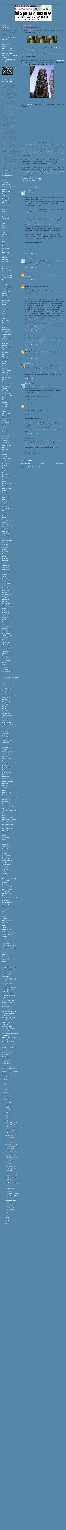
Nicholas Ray (5, 581)
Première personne (7, 175)
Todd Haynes (5, 646)
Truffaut (4, 273)
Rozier (4, 212)
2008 (5, 1100)
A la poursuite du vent (8, 688)
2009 (5, 1097)
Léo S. (4, 835)
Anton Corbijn (6, 436)
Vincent (4, 952)
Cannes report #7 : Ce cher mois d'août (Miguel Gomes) (11, 1146)
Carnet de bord (6, 713)
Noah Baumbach (6, 583)
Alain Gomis (5, 422)
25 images (4, 683)
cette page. (31, 50)
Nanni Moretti (6, 309)
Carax (3, 241)
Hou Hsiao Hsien (6, 366)
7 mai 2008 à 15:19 (31, 433)
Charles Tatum (6, 717)
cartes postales (28, 104)
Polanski (4, 601)
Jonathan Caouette (7, 535)
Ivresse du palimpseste (8, 803)
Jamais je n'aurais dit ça (8, 806)
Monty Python (6, 390)
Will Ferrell (5, 415)
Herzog (4, 363)
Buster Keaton (6, 329)
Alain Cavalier (6, 255)
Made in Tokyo (6, 1022)
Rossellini (4, 402)
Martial (4, 839)
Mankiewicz (5, 565)
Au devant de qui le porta (8, 695)
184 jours (4, 681)
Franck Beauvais (6, 488)
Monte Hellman (6, 578)
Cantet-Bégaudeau (7, 332)
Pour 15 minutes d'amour (8, 887)
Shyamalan (5, 631)
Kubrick (4, 307)
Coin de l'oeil (5, 742)
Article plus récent (25, 463)
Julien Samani (5, 542)
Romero (4, 619)
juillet (7, 1115)
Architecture (31, 180)
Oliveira (4, 266)
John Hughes (5, 533)
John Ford (4, 531)
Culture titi (5, 756)
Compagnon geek (6, 747)
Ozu (3, 311)
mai (7, 1120)
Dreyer (4, 470)
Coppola (4, 257)
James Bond (5, 372)
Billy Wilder (5, 320)
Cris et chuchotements (8, 754)
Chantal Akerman (6, 334)
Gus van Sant (5, 243)
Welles (4, 665)
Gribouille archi (6, 1015)
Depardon (4, 295)
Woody (4, 232)
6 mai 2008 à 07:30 (31, 344)
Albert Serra (5, 424)
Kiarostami (5, 246)
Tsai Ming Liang (6, 286)
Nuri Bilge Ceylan (7, 395)
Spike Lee (4, 640)
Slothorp (4, 918)
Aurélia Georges (6, 445)
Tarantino (4, 230)
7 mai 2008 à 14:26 (31, 399)
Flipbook (4, 788)
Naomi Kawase (6, 1061)
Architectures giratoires (11, 1200)
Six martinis (5, 913)
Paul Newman (5, 590)
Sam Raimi (5, 404)
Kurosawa (4, 554)
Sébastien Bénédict (7, 934)
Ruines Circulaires (7, 902)
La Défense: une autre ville (9, 1017)
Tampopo (4, 938)
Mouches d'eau (6, 846)
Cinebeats (4, 727)
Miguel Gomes (6, 386)
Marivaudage (5, 837)
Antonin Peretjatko (7, 275)
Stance (4, 927)
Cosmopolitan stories (7, 751)
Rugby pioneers (6, 900)
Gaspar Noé (5, 501)
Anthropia (4, 690)
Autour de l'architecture (8, 1000)
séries (3, 223)
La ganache (28, 383)
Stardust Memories (7, 929)
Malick (4, 563)
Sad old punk (5, 904)
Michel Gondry (6, 384)
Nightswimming (6, 855)
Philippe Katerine (6, 597)
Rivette (4, 282)
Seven (3, 911)
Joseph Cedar (5, 538)
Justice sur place (9, 1188)
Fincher (4, 354)
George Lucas (5, 359)
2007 (5, 1223)
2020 (5, 1079)
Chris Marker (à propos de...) (9, 1052)
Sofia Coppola (6, 633)
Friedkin (4, 492)
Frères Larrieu (6, 495)
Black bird (5, 704)
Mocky (4, 576)
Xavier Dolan (5, 669)
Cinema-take (5, 731)
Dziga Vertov (5, 343)
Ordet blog (5, 869)
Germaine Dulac (6, 506)
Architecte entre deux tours (9, 987)
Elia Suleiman (5, 352)
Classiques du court (7, 738)
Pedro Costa (5, 268)
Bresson (4, 225)
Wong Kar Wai (6, 252)
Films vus (4, 189)
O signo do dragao (7, 860)
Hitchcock (4, 302)
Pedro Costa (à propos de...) (9, 1068)
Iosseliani (4, 522)
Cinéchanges (5, 733)
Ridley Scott (5, 316)
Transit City (5, 1024)
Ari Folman (5, 440)
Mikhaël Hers (5, 572)
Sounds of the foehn (7, 920)
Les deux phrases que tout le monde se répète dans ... (10, 1207)
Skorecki (4, 916)
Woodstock (5, 667)
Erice (3, 479)
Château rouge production (9, 724)
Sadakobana (5, 907)
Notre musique (6, 858)
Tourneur (4, 409)
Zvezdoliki (5, 961)
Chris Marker (5, 291)
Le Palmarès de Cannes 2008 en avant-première (11, 1124)
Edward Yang (5, 350)
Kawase (4, 304)
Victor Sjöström (6, 656)
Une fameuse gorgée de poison (10, 947)
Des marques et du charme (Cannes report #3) (10, 1168)
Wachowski (5, 662)
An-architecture (6, 974)
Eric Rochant (5, 477)
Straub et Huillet (6, 270)
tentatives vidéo (6, 207)
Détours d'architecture (8, 1009)
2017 (5, 1081)
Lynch (4, 250)
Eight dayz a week (7, 770)
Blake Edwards (6, 322)
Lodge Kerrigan (6, 558)
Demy (3, 467)
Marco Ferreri (5, 261)
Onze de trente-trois (7, 864)
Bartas (4, 447)
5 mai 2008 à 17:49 (31, 279)
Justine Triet (5, 545)
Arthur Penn (5, 443)
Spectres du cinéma (7, 923)
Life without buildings (8, 1020)
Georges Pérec (6, 504)
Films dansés (5, 203)
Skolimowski (5, 218)
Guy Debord (5, 508)
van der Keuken (6, 671)
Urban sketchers (6, 1031)
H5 (3, 511)
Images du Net (6, 184)
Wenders (4, 318)
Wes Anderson (6, 413)
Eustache (4, 279)
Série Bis (4, 936)
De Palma (4, 293)
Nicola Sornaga (6, 393)
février (8, 1217)
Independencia (6, 801)
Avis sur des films (6, 697)
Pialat (3, 236)
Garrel (4, 298)
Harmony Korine (6, 300)
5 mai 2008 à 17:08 (31, 253)
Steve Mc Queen (6, 642)
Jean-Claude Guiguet (7, 526)
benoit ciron (28, 190)
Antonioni (4, 214)
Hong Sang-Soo (6, 520)
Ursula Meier (5, 649)
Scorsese (4, 628)
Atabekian (4, 692)
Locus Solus (5, 830)
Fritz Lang (5, 357)
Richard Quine (6, 615)
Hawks (4, 517)
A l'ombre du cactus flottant (9, 686)
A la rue (4, 180)
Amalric (4, 431)
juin (7, 1117)
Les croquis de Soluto (7, 822)
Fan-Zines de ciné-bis (7, 779)
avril (7, 1212)
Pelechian (4, 592)
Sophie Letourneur (7, 635)
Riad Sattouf (5, 612)
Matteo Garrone (6, 569)
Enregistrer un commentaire (28, 460)
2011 (5, 1092)
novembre (8, 1104)
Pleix (3, 400)
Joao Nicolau (5, 529)
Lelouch (4, 556)
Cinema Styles (6, 729)
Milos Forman (6, 264)
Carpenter (4, 454)
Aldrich (4, 427)
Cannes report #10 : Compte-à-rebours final (10, 1131)
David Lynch (5, 1054)
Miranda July (5, 1059)
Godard (4, 205)
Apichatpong (5, 239)
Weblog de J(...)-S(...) (7, 957)
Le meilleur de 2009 (7, 53)
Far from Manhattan (7, 781)
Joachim (27, 284)
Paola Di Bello (58, 48)
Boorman (4, 452)
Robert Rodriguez (6, 617)
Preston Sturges (6, 603)
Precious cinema (6, 893)
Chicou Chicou (6, 720)
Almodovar (5, 289)
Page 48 (4, 876)
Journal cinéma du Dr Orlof (9, 810)
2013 (5, 1087)
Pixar (3, 397)
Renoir (4, 608)
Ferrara (4, 486)
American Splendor (7, 433)
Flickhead (4, 785)
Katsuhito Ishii (6, 379)
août (7, 1112)
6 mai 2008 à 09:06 (31, 358)
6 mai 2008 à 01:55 (31, 330)
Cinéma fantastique (7, 277)
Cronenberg (5, 338)
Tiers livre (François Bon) (9, 945)
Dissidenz (4, 765)
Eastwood (4, 345)
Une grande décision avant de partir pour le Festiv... (11, 1184)
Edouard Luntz (6, 347)
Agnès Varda (5, 420)
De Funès (4, 465)
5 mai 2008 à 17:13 (31, 267)
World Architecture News (8, 1041)
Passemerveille (6, 884)
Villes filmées (5, 182)
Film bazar (5, 783)
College (4, 745)
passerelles (5, 173)
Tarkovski (4, 284)
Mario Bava (5, 567)
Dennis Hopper (6, 341)
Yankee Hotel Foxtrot (30, 276)
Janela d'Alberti (6, 808)
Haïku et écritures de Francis (9, 797)
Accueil (42, 463)
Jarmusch (4, 375)
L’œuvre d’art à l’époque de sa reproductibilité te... (11, 1195)
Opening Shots (6, 867)
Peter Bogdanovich (7, 594)
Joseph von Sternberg (7, 540)
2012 (5, 1089)
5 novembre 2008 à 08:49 (34, 456)
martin (27, 272)
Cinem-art (4, 200)
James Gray (5, 259)
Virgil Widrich (6, 660)
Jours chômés (5, 813)
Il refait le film (6, 799)
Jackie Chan (5, 524)
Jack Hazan (5, 368)
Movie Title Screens (7, 848)
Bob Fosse (5, 449)
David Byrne (5, 463)
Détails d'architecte (7, 1006)
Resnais (4, 216)
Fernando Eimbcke (7, 483)
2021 (5, 1076)
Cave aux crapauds (7, 715)
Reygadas (4, 610)
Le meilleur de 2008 (7, 51)
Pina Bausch (5, 599)
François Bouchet (6, 792)
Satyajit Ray (5, 626)
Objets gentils (5, 862)
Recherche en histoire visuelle (10, 898)
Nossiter (4, 585)
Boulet (4, 708)
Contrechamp (5, 749)
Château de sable (6, 722)
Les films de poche (7, 828)
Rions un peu (5, 198)
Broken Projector (6, 711)
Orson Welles (5, 588)
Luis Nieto (5, 560)
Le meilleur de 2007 (7, 48)
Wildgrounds (5, 959)
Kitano (4, 381)
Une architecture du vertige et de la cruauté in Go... (10, 1162)
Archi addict (5, 976)
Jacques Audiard (6, 370)
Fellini (4, 481)
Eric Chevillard (6, 774)
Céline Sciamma (6, 458)
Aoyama (4, 438)
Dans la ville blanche (7, 758)
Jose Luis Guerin (6, 377)
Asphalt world (6, 998)
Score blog (5, 909)
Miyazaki (4, 574)
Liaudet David (29, 363)
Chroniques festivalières (8, 187)
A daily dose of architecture (9, 969)
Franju (4, 490)
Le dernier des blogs (7, 817)
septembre (8, 1110)
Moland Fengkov (6, 844)
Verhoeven (5, 653)
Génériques (5, 794)
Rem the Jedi (8, 1191)
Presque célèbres (9, 1202)
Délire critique (6, 767)
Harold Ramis (5, 515)
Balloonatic (5, 699)
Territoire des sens (7, 941)
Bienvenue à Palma (7, 702)
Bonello (4, 325)
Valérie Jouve (5, 651)
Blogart (4, 706)
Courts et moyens (6, 193)
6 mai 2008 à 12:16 (31, 379)
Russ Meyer (5, 624)
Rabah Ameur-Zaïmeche (8, 606)
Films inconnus (6, 191)
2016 (5, 1084)
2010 (5, 1094)
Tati (3, 221)
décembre (8, 1102)
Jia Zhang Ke (5, 234)
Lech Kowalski (6, 1057)
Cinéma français (6, 196)
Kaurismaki (5, 547)
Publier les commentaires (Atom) (36, 467)
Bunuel (4, 327)
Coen (3, 336)
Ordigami (4, 871)
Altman (4, 429)
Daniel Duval (5, 461)
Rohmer (4, 227)
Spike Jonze (5, 637)
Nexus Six (5, 853)
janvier (8, 1220)
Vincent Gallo (5, 658)
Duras (3, 472)
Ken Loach (5, 551)
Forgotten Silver (6, 790)
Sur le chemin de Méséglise (9, 932)
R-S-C (4, 895)
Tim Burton (5, 644)
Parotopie (4, 882)
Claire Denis (5, 456)
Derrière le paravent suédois (9, 763)
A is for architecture (7, 972)
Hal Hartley (5, 361)
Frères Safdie (5, 497)
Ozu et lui (4, 873)
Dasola (4, 760)
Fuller (3, 499)
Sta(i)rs (4, 925)
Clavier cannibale (6, 740)
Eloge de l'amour (6, 772)
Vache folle (5, 950)
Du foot (4, 209)
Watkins (4, 411)
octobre (8, 1107)
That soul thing (6, 943)
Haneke (4, 513)
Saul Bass (4, 406)
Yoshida (4, 418)
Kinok (4, 815)
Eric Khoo (5, 474)
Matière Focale (6, 842)
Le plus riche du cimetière (9, 819)
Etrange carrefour (6, 776)
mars (7, 1215)
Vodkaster (4, 954)
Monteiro (4, 388)
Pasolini (4, 313)
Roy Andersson (6, 621)
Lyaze (3, 833)
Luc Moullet (5, 248)
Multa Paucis (5, 851)
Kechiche (4, 549)
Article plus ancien (59, 463)
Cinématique (5, 736)
